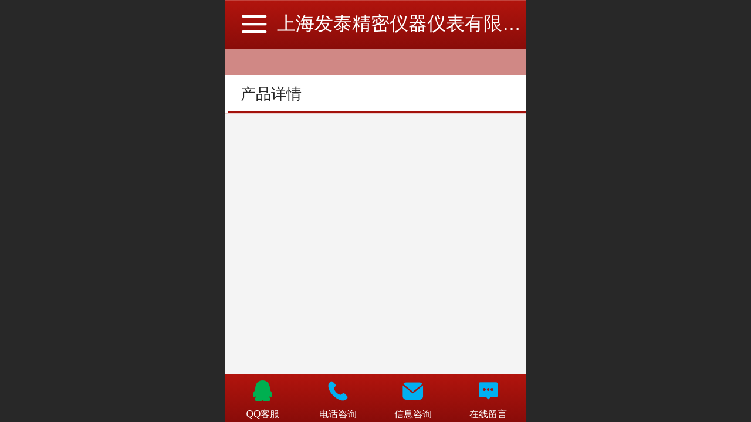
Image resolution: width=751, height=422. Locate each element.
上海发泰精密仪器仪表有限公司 (408, 23)
